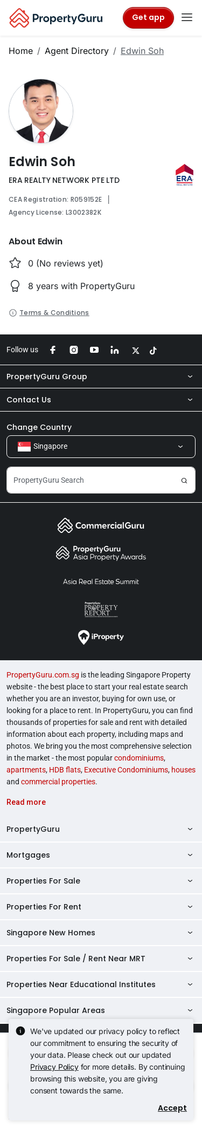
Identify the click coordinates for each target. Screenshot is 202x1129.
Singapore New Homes (101, 933)
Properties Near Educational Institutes (101, 984)
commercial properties (58, 781)
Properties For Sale (101, 881)
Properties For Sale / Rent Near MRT (101, 958)
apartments (26, 769)
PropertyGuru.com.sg (42, 674)
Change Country (39, 427)
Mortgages (101, 855)
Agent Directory (77, 50)
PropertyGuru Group (101, 376)
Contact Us (101, 400)
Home (21, 50)
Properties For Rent (101, 907)
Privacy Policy (54, 1066)
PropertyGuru (101, 829)
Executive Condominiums (126, 769)
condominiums (139, 758)
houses (183, 769)
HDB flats (65, 769)
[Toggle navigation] (187, 17)
